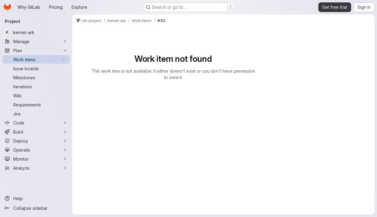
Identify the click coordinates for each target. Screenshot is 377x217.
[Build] (36, 131)
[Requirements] (36, 104)
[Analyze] (36, 168)
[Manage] (36, 41)
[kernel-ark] (36, 32)
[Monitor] (36, 159)
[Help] (36, 198)
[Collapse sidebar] (36, 208)
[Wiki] (36, 95)
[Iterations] (36, 86)
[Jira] (36, 113)
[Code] (36, 122)
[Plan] (36, 50)
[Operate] (36, 150)
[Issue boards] (36, 68)
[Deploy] (36, 141)
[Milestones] (36, 77)
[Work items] (36, 59)
